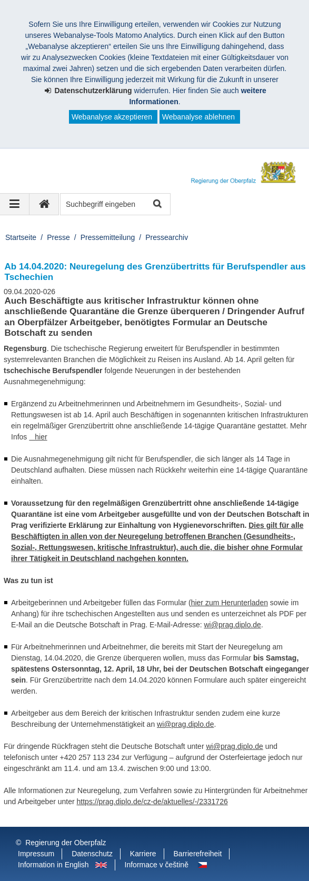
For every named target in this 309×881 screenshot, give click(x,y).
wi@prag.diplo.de (232, 624)
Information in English (53, 864)
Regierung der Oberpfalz (65, 842)
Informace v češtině (156, 864)
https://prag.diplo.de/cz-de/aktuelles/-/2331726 (152, 801)
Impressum (36, 853)
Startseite (20, 237)
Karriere (143, 853)
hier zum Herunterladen (229, 602)
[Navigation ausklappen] (14, 204)
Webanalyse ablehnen (198, 117)
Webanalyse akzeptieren (112, 117)
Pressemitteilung (108, 237)
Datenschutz (92, 853)
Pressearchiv (166, 237)
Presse (58, 237)
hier (38, 437)
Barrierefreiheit (198, 853)
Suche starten (156, 204)
